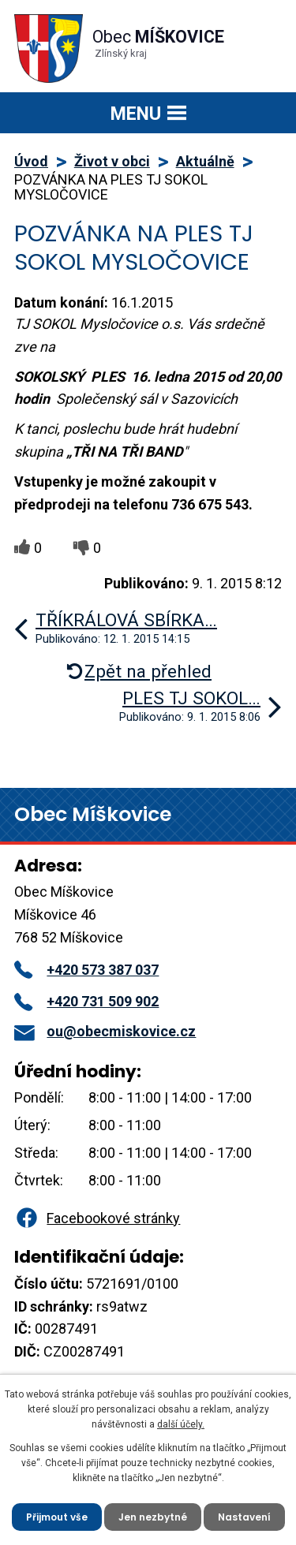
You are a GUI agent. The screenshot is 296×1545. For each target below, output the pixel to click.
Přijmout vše (57, 1517)
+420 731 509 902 (86, 1001)
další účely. (180, 1424)
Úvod (31, 161)
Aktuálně (205, 161)
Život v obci (112, 161)
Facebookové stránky (97, 1218)
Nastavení (244, 1517)
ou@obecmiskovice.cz (105, 1031)
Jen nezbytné (152, 1517)
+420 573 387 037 (86, 969)
